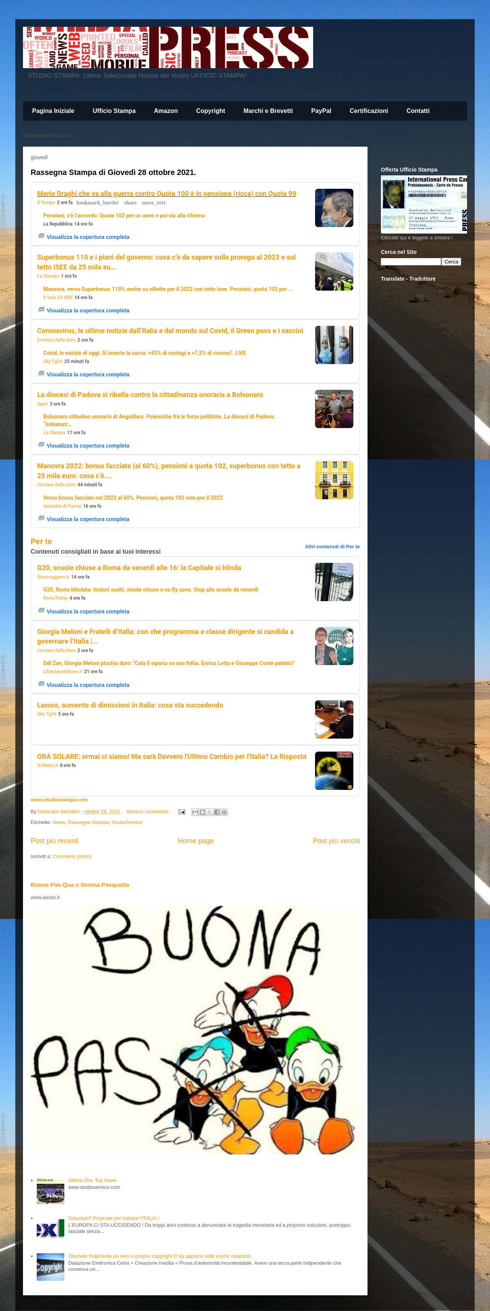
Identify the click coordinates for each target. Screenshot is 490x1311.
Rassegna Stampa (88, 822)
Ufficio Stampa (114, 111)
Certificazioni (369, 111)
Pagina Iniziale (53, 111)
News (59, 822)
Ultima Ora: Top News (92, 1180)
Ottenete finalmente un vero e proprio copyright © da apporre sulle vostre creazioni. (160, 1256)
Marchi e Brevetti (268, 111)
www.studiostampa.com (59, 800)
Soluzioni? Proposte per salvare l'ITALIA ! (113, 1218)
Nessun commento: (149, 811)
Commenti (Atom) (72, 856)
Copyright (210, 111)
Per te (41, 541)
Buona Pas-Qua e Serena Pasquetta (80, 884)
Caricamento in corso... (48, 135)
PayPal (321, 111)
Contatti (418, 111)
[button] (98, 203)
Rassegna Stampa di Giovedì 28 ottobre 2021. (113, 172)
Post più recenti (54, 841)
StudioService (127, 822)
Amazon (166, 111)
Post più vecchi (336, 841)
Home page (196, 841)
